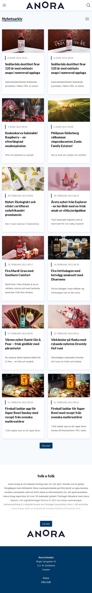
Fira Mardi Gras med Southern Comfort (19, 273)
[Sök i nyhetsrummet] (88, 5)
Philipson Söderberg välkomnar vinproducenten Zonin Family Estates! (66, 139)
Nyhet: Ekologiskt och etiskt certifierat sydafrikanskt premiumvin (20, 208)
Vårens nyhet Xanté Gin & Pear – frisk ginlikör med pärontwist (23, 344)
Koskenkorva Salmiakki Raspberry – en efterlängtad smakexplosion (21, 139)
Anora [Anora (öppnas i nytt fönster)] (46, 577)
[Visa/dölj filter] (87, 19)
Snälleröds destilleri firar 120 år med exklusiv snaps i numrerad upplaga (22, 68)
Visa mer (46, 445)
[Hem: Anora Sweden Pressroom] (45, 5)
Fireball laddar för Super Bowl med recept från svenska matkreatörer (68, 413)
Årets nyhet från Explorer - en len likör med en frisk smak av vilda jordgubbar (69, 206)
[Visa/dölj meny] (4, 5)
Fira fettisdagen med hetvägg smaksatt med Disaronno (67, 275)
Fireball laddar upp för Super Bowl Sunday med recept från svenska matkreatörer (21, 415)
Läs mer (46, 523)
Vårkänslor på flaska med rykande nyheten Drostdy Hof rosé (69, 344)
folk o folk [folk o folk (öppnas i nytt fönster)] (46, 581)
